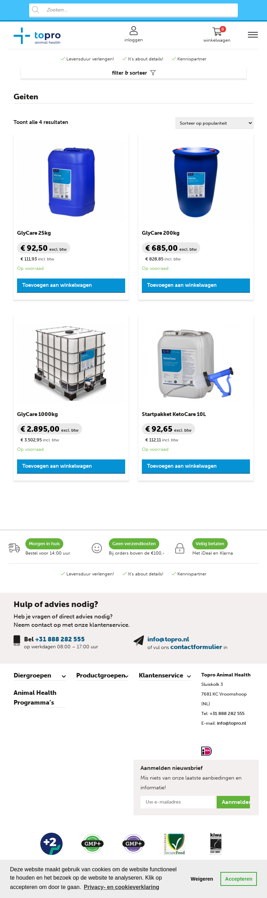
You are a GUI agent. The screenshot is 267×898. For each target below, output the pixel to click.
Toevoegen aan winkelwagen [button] (57, 285)
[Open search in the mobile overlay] (133, 10)
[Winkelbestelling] (214, 123)
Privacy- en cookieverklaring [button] (121, 887)
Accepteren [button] (238, 879)
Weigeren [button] (202, 879)
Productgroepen (100, 675)
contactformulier (196, 647)
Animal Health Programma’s (35, 697)
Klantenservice (161, 675)
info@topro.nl (168, 639)
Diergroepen (32, 675)
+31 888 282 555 (60, 639)
